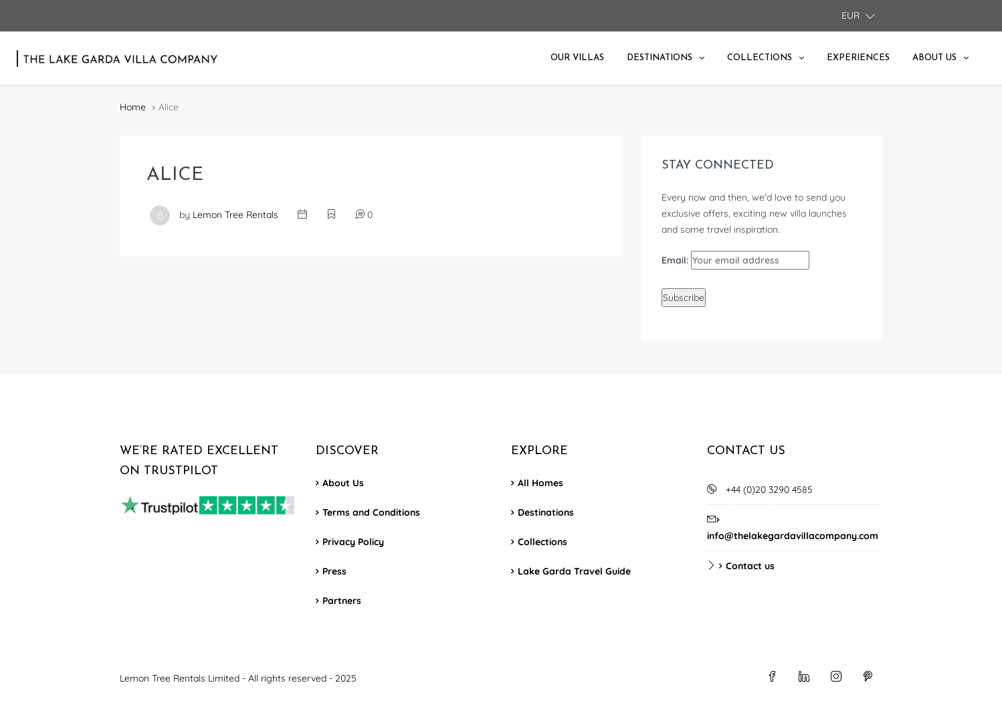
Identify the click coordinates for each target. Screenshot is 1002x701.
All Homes (540, 483)
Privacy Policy (353, 542)
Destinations (659, 58)
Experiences (858, 58)
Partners (341, 601)
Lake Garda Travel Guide (574, 571)
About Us (934, 58)
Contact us (750, 566)
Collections (759, 58)
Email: (735, 260)
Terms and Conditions (371, 512)
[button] (858, 15)
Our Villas (577, 58)
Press (334, 571)
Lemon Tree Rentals (235, 215)
